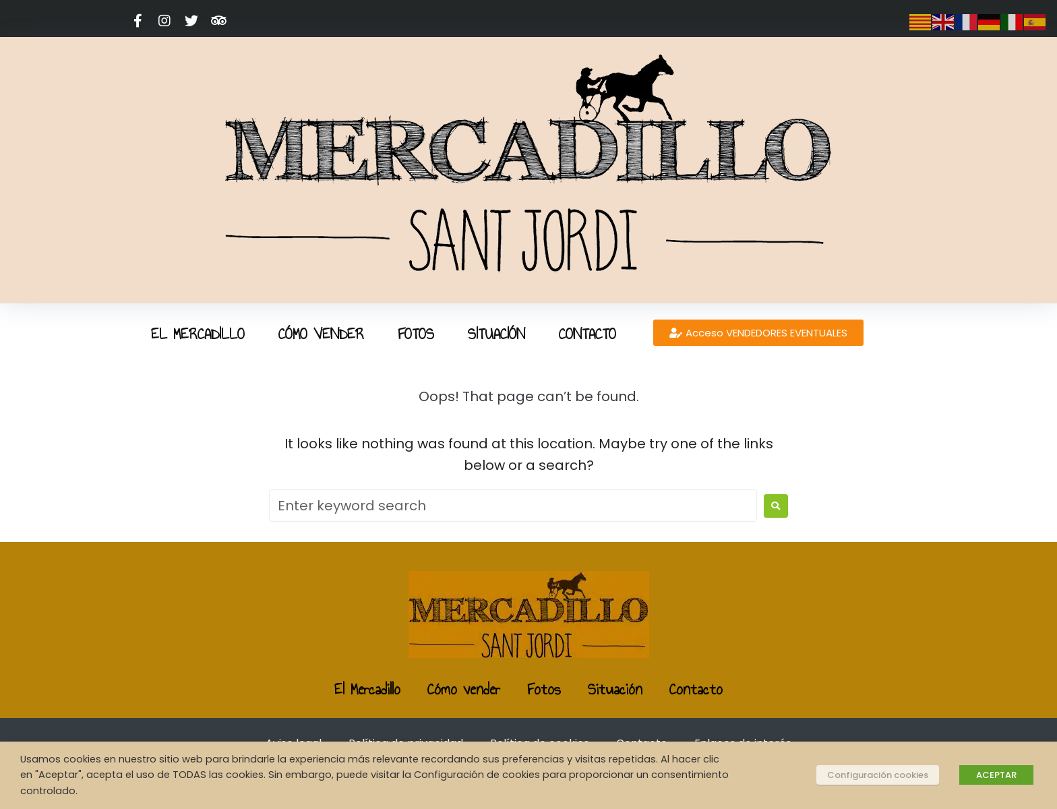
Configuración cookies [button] (877, 775)
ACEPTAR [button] (996, 775)
